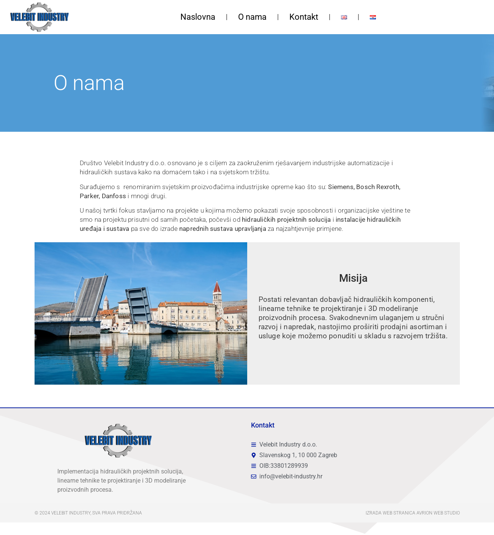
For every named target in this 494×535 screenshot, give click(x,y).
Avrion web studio (438, 513)
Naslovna (197, 17)
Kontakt (303, 17)
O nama (252, 17)
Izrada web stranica (390, 513)
